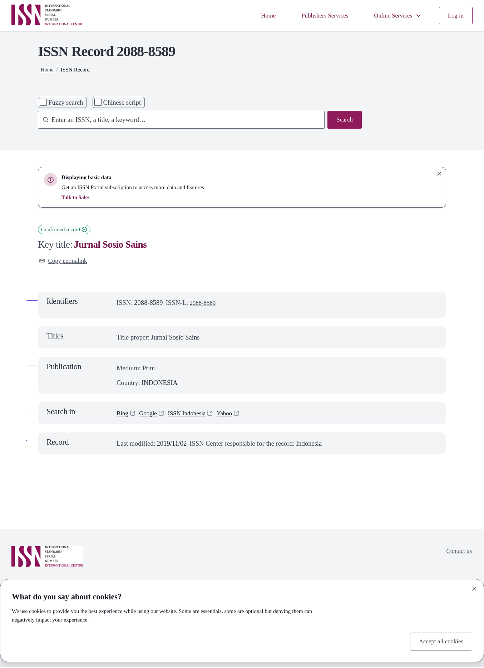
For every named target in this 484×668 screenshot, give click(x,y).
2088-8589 (203, 304)
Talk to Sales (76, 197)
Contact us (458, 552)
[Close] (474, 587)
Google (150, 414)
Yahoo (232, 414)
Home (257, 15)
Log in (455, 15)
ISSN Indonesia (192, 414)
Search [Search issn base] (344, 120)
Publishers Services (317, 15)
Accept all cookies (438, 641)
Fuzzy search (65, 102)
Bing (123, 414)
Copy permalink (65, 261)
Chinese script (122, 102)
